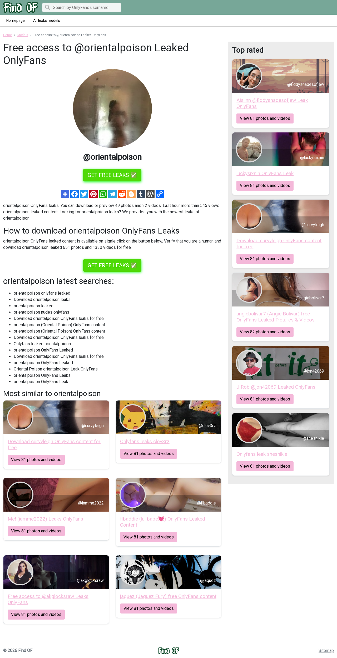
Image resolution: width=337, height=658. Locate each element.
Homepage (15, 20)
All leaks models (46, 20)
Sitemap (326, 650)
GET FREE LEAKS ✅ (112, 175)
